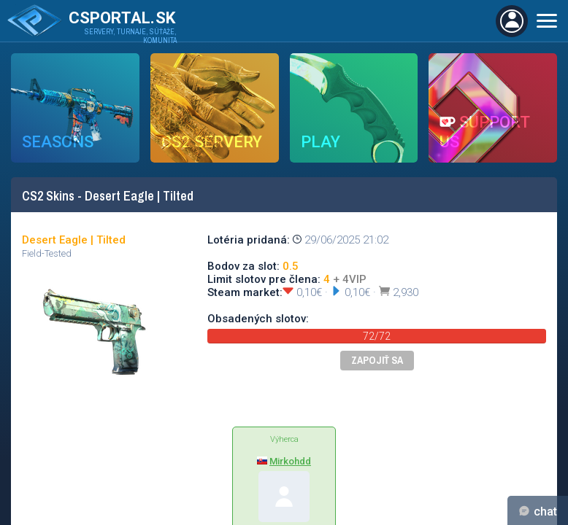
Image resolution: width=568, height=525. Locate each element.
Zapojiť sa (377, 360)
